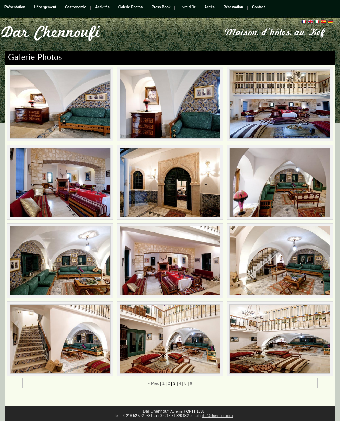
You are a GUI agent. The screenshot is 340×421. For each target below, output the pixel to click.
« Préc (153, 383)
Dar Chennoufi (156, 411)
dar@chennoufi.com (217, 416)
